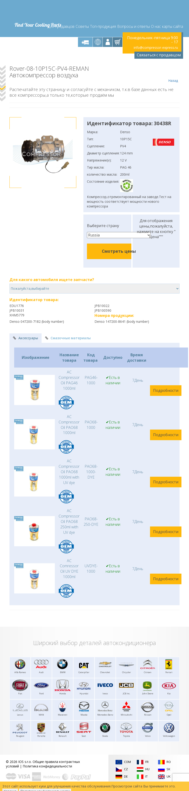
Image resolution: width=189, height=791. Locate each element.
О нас (156, 26)
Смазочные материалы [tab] (68, 338)
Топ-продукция (103, 26)
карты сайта (172, 26)
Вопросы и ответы (133, 26)
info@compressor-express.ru (156, 47)
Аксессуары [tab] (25, 338)
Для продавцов (61, 26)
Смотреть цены (119, 251)
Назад (173, 74)
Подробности (165, 390)
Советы (82, 26)
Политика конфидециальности (47, 766)
